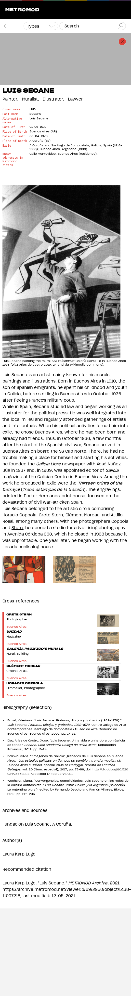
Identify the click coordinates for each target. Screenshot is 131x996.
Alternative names (12, 120)
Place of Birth (14, 131)
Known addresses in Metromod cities (12, 159)
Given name (11, 109)
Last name (10, 114)
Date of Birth (14, 127)
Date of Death (14, 136)
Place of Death (14, 141)
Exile (6, 145)
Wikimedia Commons (86, 364)
